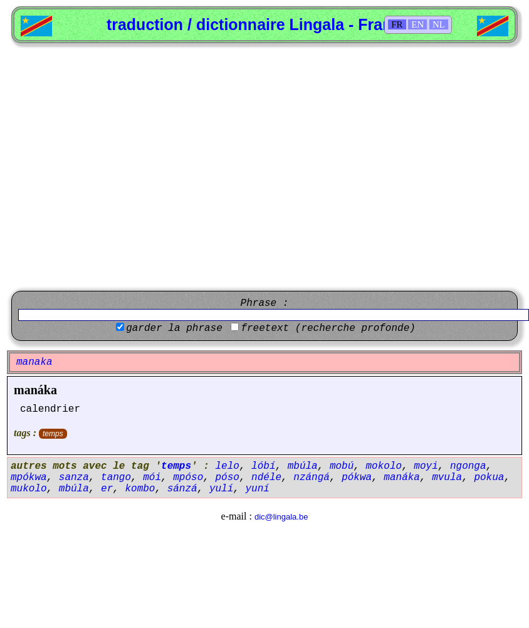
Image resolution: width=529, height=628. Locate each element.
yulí (221, 489)
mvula (447, 477)
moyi (425, 466)
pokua (489, 477)
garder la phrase (174, 328)
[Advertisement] (117, 167)
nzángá (311, 477)
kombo (140, 489)
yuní (257, 489)
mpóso (188, 477)
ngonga (468, 466)
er (107, 489)
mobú (342, 466)
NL (438, 24)
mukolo (29, 489)
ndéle (266, 477)
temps (53, 433)
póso (227, 477)
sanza (74, 477)
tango (116, 477)
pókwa (357, 477)
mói (152, 477)
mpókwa (29, 477)
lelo (227, 466)
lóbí (263, 466)
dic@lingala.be (281, 516)
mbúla (303, 466)
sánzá (182, 489)
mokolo (384, 466)
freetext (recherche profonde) (328, 328)
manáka (35, 390)
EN (417, 24)
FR (396, 24)
